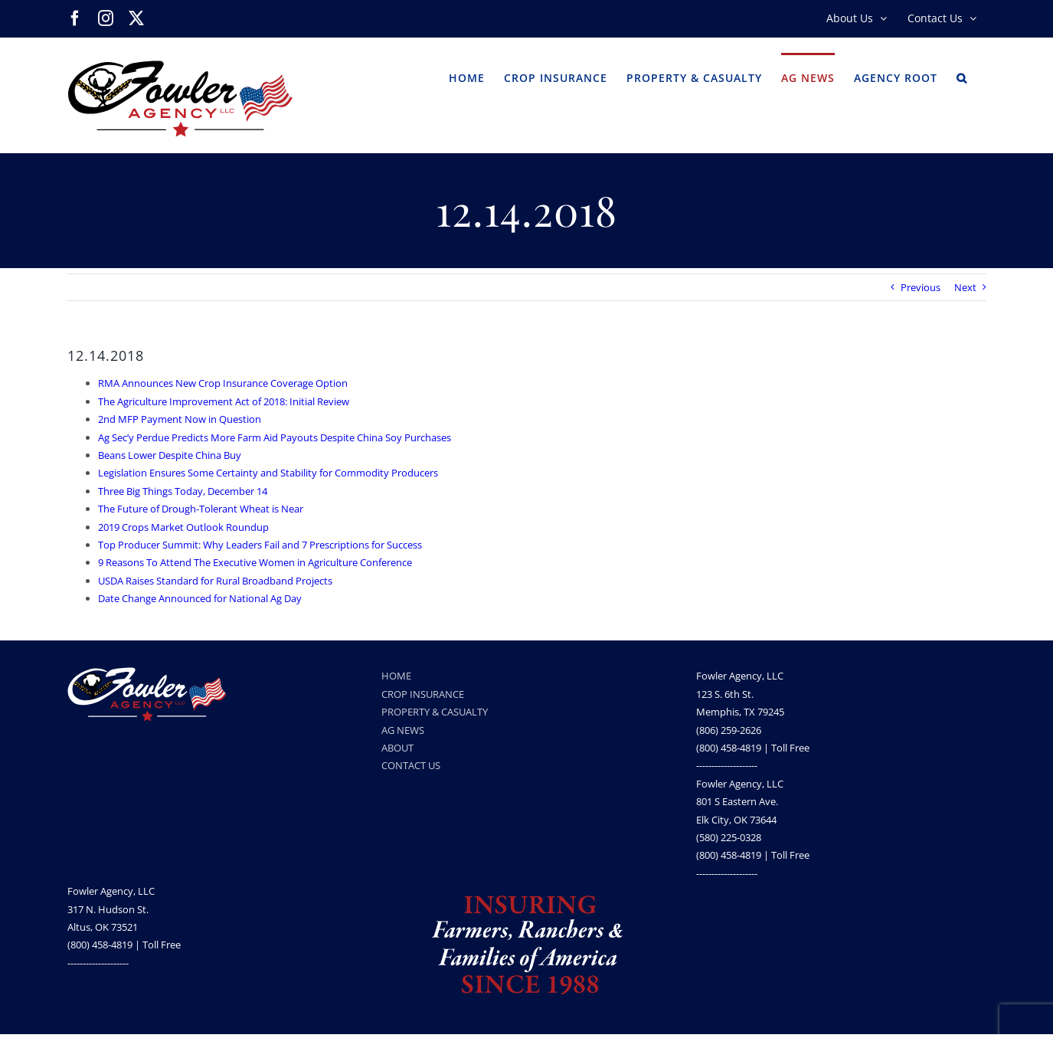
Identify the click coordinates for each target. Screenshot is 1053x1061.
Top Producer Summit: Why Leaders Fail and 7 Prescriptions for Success (260, 545)
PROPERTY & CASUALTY (434, 712)
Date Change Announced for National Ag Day (200, 598)
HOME (396, 676)
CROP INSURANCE (422, 694)
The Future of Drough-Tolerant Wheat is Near (200, 509)
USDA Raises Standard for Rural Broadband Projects (215, 581)
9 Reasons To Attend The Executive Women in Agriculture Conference (255, 562)
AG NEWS (402, 730)
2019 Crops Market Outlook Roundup (183, 527)
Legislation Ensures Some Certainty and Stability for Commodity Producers (268, 473)
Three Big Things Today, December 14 (182, 491)
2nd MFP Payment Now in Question (179, 419)
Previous (920, 287)
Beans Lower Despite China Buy (169, 455)
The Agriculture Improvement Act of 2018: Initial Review (223, 401)
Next (965, 287)
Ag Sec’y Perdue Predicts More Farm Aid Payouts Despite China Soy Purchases (274, 437)
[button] (962, 76)
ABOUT (397, 748)
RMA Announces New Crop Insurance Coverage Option (223, 383)
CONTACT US (410, 765)
